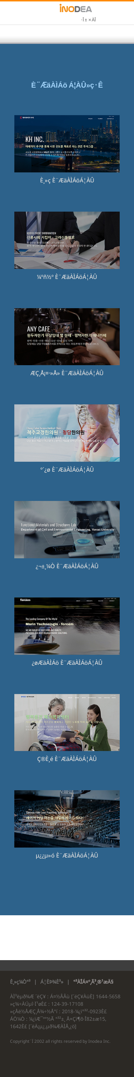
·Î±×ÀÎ (88, 20)
